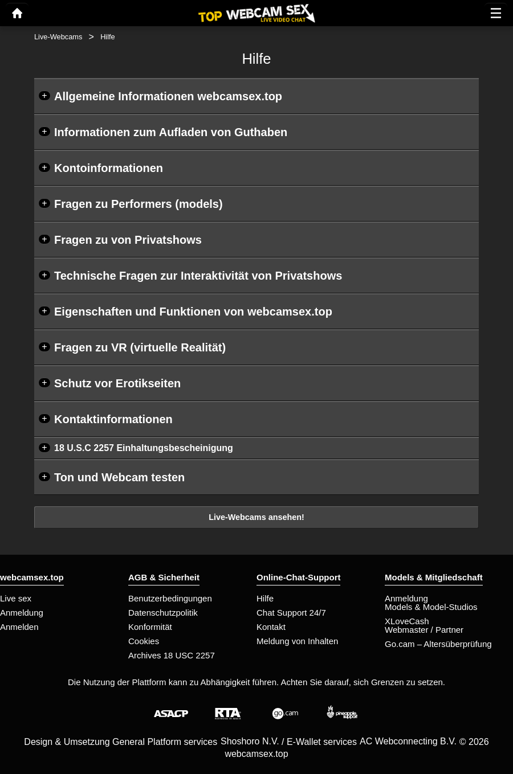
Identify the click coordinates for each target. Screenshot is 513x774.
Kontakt (271, 627)
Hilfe (265, 598)
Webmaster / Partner (424, 629)
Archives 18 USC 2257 (171, 655)
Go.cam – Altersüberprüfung (438, 644)
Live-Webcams (58, 36)
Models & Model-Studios (431, 607)
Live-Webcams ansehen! (256, 517)
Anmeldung (21, 612)
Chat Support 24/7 (291, 612)
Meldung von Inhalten (297, 641)
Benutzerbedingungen (170, 598)
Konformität (150, 627)
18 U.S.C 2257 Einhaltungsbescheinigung (143, 448)
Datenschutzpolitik (163, 612)
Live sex (15, 598)
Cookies (143, 641)
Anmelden (19, 627)
